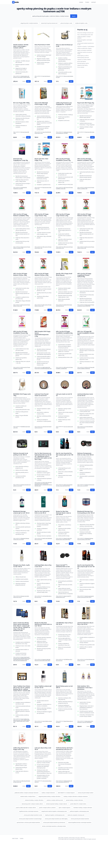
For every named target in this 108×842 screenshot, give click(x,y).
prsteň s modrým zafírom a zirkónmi (47, 807)
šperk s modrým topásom (64, 807)
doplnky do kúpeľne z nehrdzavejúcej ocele (54, 815)
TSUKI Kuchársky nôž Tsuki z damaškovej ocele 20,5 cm (64, 748)
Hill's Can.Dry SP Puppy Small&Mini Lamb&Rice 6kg (64, 332)
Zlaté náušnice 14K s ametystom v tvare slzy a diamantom (84, 687)
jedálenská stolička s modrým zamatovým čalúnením (26, 792)
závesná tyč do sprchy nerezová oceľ (49, 23)
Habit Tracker (15, 838)
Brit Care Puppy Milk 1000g (21, 103)
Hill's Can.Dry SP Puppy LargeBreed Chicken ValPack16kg (84, 275)
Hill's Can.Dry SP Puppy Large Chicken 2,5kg (63, 214)
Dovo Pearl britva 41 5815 (42, 45)
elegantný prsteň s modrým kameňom (29, 23)
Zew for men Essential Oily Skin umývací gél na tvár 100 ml (85, 566)
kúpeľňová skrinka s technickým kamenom (28, 811)
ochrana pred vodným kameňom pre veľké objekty (56, 818)
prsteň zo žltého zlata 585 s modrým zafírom (26, 807)
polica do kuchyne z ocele (66, 23)
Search (73, 16)
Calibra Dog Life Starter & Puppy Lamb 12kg (21, 748)
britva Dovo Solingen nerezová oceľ (85, 32)
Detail (24, 81)
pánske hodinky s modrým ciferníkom (74, 800)
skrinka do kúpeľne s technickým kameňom (84, 40)
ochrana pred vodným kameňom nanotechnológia (30, 818)
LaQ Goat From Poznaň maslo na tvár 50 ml (41, 394)
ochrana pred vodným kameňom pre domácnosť (54, 822)
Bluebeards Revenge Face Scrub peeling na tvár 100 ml (85, 512)
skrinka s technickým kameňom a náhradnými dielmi (54, 826)
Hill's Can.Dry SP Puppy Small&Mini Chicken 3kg (63, 159)
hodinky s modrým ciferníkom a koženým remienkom (76, 796)
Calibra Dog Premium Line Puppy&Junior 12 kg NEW (64, 103)
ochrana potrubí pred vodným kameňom (80, 818)
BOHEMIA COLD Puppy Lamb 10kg (22, 394)
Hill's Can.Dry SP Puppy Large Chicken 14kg (41, 214)
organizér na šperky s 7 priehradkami (85, 46)
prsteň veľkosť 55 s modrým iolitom (78, 804)
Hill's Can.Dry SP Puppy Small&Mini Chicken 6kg (20, 332)
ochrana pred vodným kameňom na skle (33, 815)
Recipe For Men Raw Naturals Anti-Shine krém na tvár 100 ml (43, 624)
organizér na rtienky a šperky (84, 59)
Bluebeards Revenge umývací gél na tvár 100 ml (21, 512)
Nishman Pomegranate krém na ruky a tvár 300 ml (85, 454)
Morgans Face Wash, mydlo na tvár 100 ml (21, 565)
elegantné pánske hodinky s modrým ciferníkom (49, 796)
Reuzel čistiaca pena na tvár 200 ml (64, 686)
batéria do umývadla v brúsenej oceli (76, 815)
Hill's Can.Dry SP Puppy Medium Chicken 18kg (20, 274)
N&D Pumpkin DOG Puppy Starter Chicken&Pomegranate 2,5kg (42, 334)
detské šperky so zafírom (83, 55)
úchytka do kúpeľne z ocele (81, 23)
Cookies (21, 838)
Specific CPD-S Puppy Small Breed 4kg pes (64, 274)
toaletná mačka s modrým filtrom (27, 796)
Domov (81, 2)
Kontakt (93, 2)
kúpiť (28, 81)
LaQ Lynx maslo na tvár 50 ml (64, 394)
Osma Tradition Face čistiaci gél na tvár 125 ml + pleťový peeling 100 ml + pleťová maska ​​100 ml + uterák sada (21, 688)
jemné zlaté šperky (81, 61)
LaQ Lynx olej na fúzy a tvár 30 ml (43, 748)
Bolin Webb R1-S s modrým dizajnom (66, 792)
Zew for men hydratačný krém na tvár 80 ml (42, 512)
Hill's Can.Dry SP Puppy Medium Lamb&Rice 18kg (21, 214)
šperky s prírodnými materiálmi (84, 50)
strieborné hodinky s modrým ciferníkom (34, 800)
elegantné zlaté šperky (82, 65)
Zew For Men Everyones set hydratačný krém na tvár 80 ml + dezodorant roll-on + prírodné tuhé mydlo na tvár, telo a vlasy (43, 456)
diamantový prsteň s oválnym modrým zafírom (32, 804)
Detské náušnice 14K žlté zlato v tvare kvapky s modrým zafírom (20, 46)
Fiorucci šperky (80, 67)
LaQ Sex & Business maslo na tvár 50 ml (85, 394)
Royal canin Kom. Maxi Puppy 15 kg (41, 159)
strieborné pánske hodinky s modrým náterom (56, 804)
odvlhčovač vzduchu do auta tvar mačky (84, 53)
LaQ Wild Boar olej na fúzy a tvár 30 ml (64, 623)
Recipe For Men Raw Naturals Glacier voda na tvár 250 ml (63, 513)
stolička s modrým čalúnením (48, 792)
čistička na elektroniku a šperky (84, 48)
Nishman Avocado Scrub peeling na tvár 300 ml (20, 454)
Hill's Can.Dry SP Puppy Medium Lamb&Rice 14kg (85, 159)
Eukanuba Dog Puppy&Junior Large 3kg (20, 159)
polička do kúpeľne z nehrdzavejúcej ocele (79, 811)
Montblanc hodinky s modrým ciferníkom (82, 807)
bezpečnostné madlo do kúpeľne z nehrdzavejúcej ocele (54, 811)
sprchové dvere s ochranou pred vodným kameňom (28, 822)
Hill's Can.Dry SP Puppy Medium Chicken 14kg (84, 214)
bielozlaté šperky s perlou (83, 63)
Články (87, 2)
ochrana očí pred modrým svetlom (85, 792)
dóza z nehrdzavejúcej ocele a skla (85, 34)
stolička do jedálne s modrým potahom (84, 37)
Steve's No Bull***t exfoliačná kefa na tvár (63, 565)
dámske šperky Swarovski (83, 57)
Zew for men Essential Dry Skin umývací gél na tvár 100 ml (64, 454)
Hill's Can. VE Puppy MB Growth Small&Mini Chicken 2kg (85, 333)
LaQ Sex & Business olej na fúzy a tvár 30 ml (85, 623)
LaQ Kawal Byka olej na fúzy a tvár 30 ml (43, 565)
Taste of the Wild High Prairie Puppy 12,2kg (41, 103)
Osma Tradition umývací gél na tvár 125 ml (43, 686)
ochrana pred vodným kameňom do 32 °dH (85, 44)
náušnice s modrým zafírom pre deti (55, 800)
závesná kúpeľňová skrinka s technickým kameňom (79, 822)
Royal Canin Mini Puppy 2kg (85, 103)
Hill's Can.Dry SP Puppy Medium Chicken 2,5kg (41, 274)
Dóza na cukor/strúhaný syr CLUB (64, 45)
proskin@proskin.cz (79, 839)
